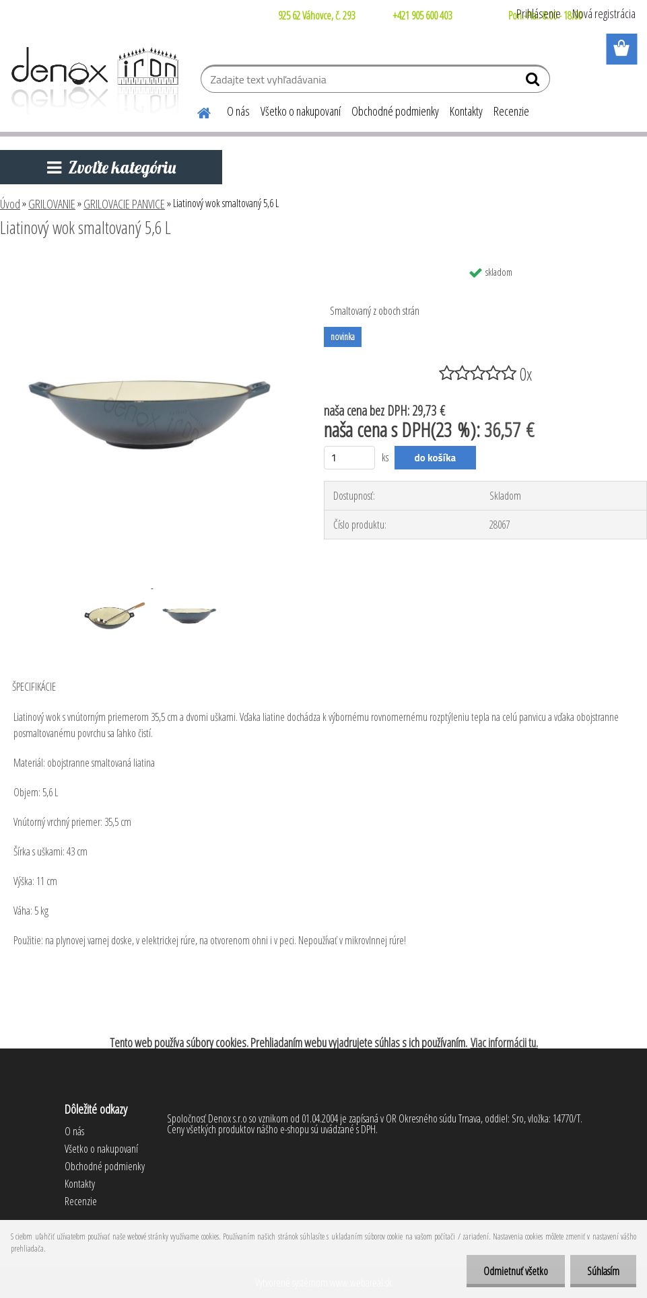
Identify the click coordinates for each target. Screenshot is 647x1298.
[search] (534, 82)
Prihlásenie (538, 13)
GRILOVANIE (51, 204)
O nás (238, 111)
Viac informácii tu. (504, 1042)
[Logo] (92, 80)
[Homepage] (196, 111)
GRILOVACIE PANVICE (124, 204)
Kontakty (466, 111)
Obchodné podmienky (395, 111)
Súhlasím (603, 1271)
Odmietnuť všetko (515, 1271)
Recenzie (511, 111)
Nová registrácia (604, 13)
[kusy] (350, 457)
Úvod (10, 204)
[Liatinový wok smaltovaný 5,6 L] (150, 264)
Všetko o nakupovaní (301, 111)
